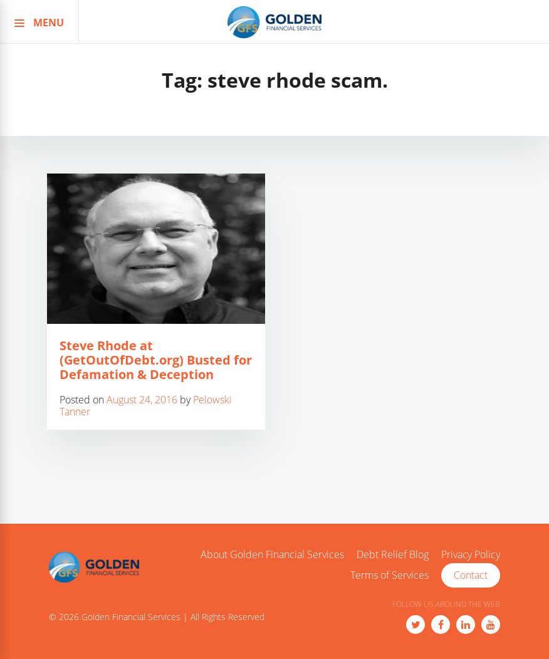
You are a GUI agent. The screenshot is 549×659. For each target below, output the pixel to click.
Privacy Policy (470, 555)
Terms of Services (389, 575)
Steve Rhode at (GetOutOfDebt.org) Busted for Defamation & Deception (156, 360)
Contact (471, 575)
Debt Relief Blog (393, 555)
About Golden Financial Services (272, 555)
